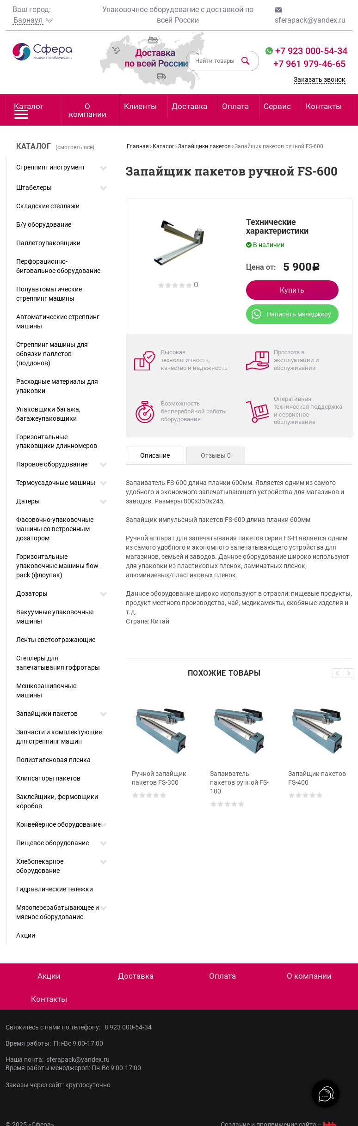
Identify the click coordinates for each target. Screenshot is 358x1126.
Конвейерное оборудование (58, 824)
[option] (161, 773)
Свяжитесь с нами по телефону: (55, 1027)
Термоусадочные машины (55, 482)
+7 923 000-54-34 (310, 50)
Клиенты (140, 106)
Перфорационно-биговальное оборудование (58, 266)
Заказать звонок (320, 79)
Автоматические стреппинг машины (57, 321)
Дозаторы (32, 593)
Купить (292, 290)
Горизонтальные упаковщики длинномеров (56, 441)
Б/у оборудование (43, 224)
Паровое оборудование (51, 464)
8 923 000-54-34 (128, 1027)
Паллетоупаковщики (48, 243)
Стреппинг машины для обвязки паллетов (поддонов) (52, 354)
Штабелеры (34, 187)
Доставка (189, 106)
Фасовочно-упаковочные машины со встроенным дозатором (54, 529)
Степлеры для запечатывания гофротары (58, 662)
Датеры (28, 501)
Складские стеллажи (48, 206)
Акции (25, 935)
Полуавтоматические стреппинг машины (49, 293)
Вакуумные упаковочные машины (54, 616)
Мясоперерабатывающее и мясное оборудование (57, 912)
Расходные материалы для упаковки (57, 386)
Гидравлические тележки (54, 889)
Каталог (28, 110)
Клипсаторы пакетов (48, 778)
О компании (87, 110)
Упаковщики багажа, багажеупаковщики (48, 414)
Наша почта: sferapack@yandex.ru (58, 1059)
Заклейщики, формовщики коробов (57, 801)
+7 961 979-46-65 (309, 63)
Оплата (235, 106)
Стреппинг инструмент (50, 167)
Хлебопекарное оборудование (39, 866)
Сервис (277, 106)
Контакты (324, 106)
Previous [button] (337, 673)
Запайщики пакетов (47, 713)
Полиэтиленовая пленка (53, 759)
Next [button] (348, 673)
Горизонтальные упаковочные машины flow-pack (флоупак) (58, 566)
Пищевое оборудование (52, 843)
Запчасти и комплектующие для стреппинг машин (59, 736)
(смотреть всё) (75, 147)
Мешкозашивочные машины (46, 690)
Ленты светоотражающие (55, 639)
